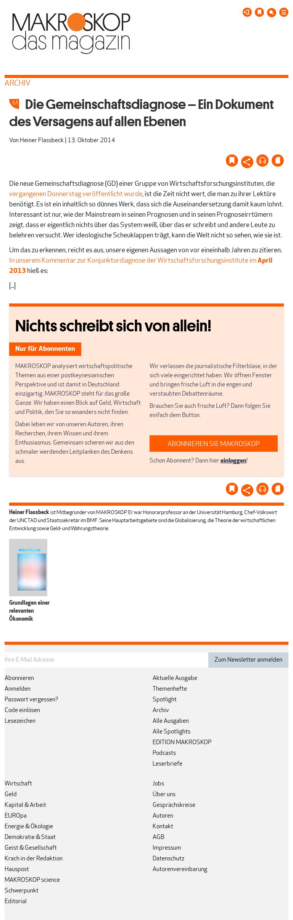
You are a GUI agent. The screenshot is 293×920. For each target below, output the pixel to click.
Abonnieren (19, 678)
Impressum (167, 848)
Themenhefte (170, 689)
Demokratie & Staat (30, 837)
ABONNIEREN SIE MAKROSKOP (213, 444)
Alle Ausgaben (171, 721)
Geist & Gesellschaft (31, 848)
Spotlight (165, 700)
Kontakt (163, 827)
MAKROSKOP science (32, 880)
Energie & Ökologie (29, 827)
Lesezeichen (20, 721)
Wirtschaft (18, 784)
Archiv (161, 710)
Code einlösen (22, 710)
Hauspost (17, 869)
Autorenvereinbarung (180, 869)
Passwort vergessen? (31, 700)
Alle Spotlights (171, 732)
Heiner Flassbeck (42, 141)
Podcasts (164, 753)
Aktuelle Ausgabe (175, 678)
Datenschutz (168, 859)
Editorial (16, 902)
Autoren (163, 816)
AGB (158, 837)
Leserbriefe (167, 764)
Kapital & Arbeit (25, 805)
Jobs (158, 784)
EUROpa (16, 816)
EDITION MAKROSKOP (182, 743)
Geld (11, 795)
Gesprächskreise (174, 805)
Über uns (164, 795)
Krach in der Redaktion (34, 859)
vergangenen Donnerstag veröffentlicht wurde (75, 194)
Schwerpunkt (22, 891)
